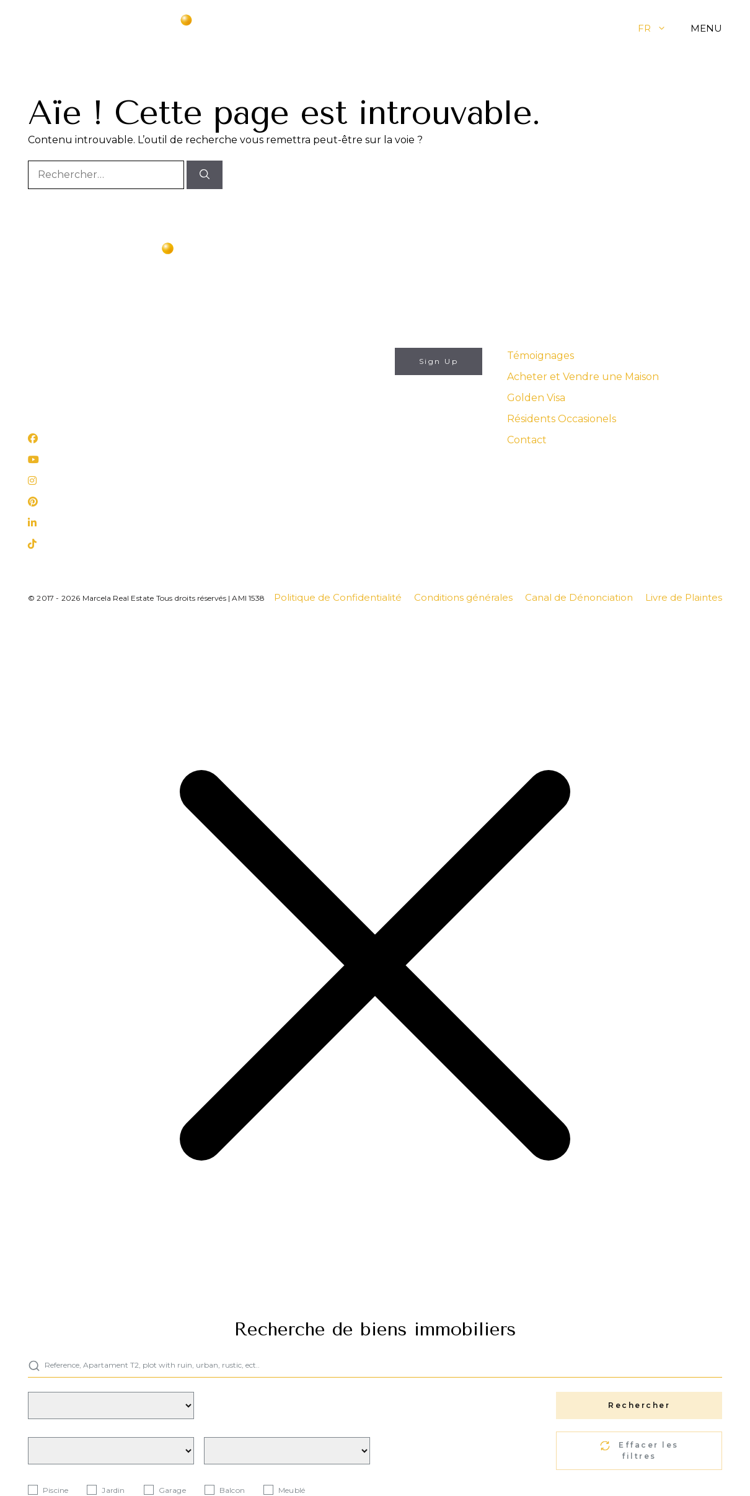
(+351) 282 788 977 (70, 372)
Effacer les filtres (639, 1450)
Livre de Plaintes (683, 597)
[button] (671, 28)
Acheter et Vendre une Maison (583, 377)
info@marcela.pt (65, 354)
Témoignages (540, 355)
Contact (527, 440)
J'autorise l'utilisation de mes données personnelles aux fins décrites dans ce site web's (329, 411)
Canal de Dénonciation (579, 597)
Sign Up (439, 361)
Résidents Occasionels (561, 419)
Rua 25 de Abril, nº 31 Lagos (89, 405)
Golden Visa (536, 398)
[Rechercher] (205, 175)
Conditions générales (463, 597)
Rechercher (639, 1405)
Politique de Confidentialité (338, 597)
